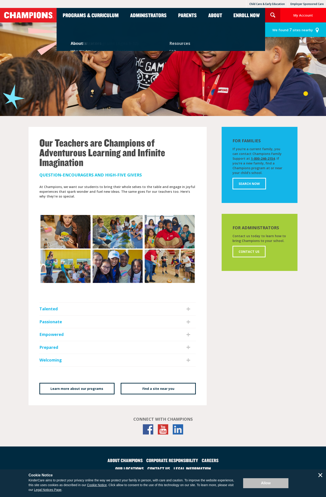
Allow (266, 483)
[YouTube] (163, 429)
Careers (210, 460)
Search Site (272, 15)
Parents (187, 15)
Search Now (249, 183)
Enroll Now (246, 15)
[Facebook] (148, 429)
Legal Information (192, 469)
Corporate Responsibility (172, 460)
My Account (303, 15)
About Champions (125, 460)
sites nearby (292, 30)
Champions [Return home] (28, 15)
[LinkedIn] (178, 429)
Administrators (148, 15)
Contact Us (249, 251)
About (215, 15)
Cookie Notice (97, 485)
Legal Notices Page (47, 490)
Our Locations (129, 469)
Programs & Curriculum (91, 15)
